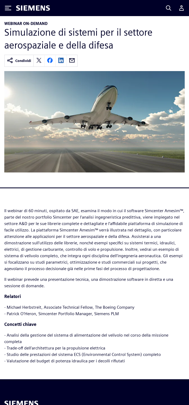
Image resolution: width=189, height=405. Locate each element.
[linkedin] (61, 61)
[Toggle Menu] (8, 8)
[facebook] (50, 61)
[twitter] (39, 61)
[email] (72, 61)
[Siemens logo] (33, 8)
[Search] (168, 8)
